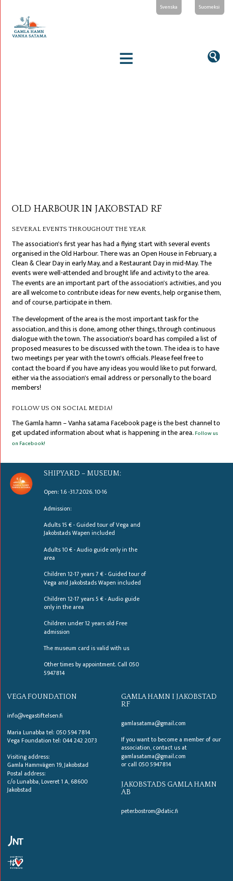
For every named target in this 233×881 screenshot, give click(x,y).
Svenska (169, 7)
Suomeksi (209, 7)
